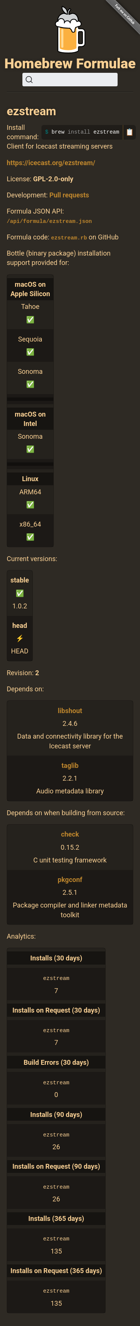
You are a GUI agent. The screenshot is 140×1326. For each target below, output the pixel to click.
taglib (70, 765)
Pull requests (69, 195)
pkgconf (70, 879)
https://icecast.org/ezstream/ (51, 163)
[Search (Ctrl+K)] (70, 79)
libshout (70, 710)
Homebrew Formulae (70, 63)
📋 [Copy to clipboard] (129, 132)
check (70, 834)
